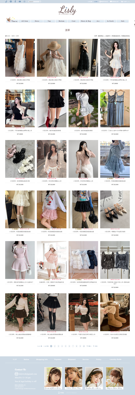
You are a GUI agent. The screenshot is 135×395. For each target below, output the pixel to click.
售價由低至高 (116, 36)
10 (84, 346)
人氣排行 (107, 36)
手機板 (61, 393)
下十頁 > (89, 346)
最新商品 (100, 36)
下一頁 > (95, 346)
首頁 (7, 36)
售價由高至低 (126, 36)
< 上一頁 (39, 346)
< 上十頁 (46, 346)
